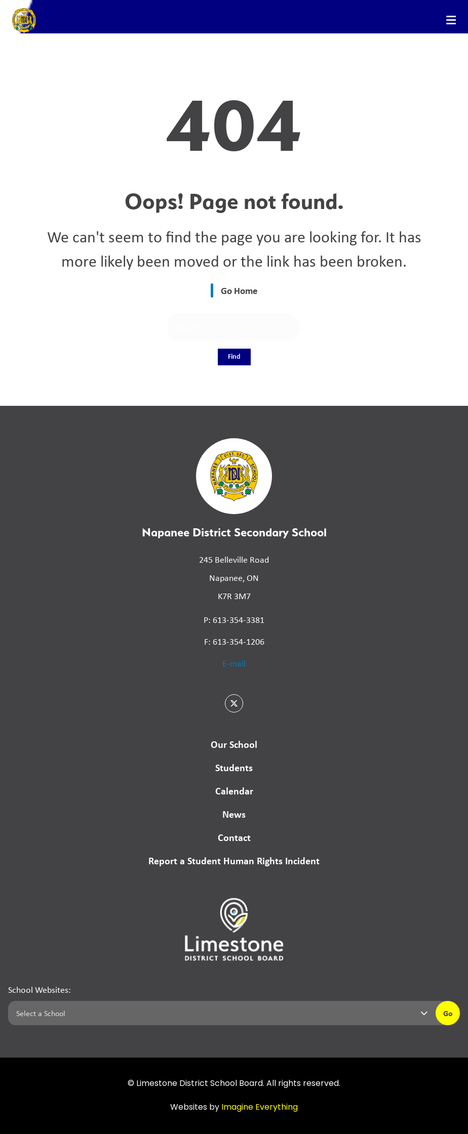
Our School (234, 744)
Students (234, 767)
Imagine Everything (259, 1108)
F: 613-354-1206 (234, 641)
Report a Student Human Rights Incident (234, 860)
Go (448, 1013)
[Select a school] (219, 1013)
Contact (234, 837)
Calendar (234, 790)
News (234, 814)
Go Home (239, 290)
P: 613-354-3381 (234, 619)
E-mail (234, 663)
